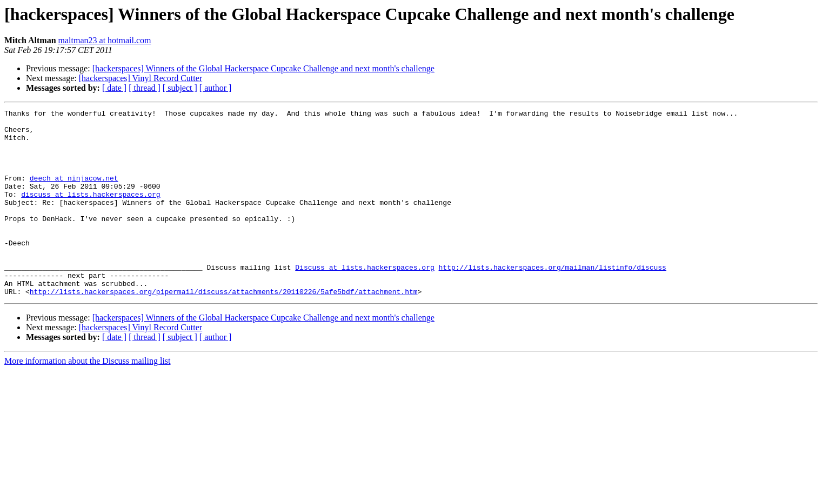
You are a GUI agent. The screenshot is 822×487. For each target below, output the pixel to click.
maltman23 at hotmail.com (104, 40)
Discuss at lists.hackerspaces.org (364, 299)
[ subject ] (180, 87)
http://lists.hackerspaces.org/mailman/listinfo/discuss (552, 299)
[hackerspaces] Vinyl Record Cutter (140, 78)
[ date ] (114, 87)
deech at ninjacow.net (74, 192)
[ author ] (215, 87)
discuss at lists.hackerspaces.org (90, 212)
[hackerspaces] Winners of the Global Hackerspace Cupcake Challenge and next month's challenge (263, 68)
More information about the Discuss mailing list (87, 398)
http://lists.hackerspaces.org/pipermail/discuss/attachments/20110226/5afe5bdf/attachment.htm (224, 328)
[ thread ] (145, 87)
